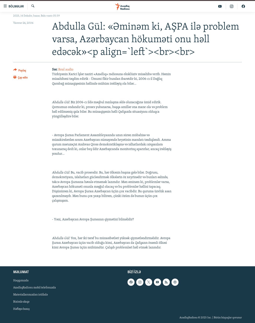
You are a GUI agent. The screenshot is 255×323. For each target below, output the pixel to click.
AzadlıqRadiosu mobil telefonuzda (34, 287)
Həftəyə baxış (21, 309)
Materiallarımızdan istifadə (30, 294)
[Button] (19, 71)
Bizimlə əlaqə (21, 301)
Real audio (65, 69)
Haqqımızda (21, 280)
